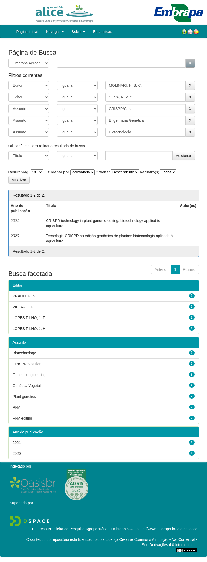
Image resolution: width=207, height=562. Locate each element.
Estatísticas (102, 31)
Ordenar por (58, 172)
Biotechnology (24, 353)
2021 (17, 443)
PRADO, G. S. (24, 296)
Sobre (78, 31)
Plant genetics (24, 396)
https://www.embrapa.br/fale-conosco (166, 529)
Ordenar (102, 172)
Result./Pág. (19, 172)
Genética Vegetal (27, 386)
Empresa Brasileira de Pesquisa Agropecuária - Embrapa (79, 529)
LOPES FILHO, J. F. (29, 318)
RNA (17, 407)
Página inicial (27, 31)
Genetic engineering (29, 375)
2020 (17, 453)
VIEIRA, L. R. (24, 307)
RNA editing (22, 418)
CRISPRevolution (27, 364)
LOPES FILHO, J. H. (30, 328)
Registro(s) (149, 172)
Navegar (55, 31)
